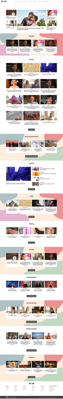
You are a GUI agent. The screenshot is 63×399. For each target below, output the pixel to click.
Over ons (43, 397)
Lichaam (15, 390)
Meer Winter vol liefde (31, 350)
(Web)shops (25, 388)
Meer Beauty (31, 242)
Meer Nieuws (31, 129)
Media (42, 390)
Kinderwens (8, 387)
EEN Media (14, 397)
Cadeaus (24, 389)
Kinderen (7, 389)
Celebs (42, 389)
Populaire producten (53, 386)
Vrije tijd (42, 387)
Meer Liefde (31, 216)
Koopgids (39, 1)
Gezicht (15, 388)
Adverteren (46, 397)
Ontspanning (16, 389)
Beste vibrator (51, 387)
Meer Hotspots (31, 377)
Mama (16, 1)
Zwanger (7, 388)
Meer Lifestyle (31, 270)
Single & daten (34, 387)
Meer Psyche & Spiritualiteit (31, 156)
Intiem (33, 390)
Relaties (33, 389)
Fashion (25, 1)
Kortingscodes (46, 1)
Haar (15, 387)
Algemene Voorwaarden (51, 397)
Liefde (30, 1)
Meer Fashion (31, 189)
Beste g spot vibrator (52, 389)
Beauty (21, 1)
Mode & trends (25, 387)
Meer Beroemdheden (31, 296)
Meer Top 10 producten (31, 321)
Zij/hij (32, 388)
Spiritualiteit (42, 388)
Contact (56, 397)
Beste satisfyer (51, 390)
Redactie (40, 397)
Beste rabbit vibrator (52, 388)
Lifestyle (34, 1)
